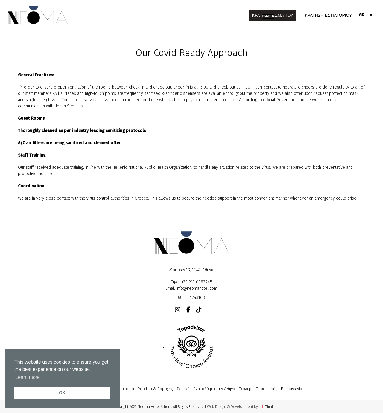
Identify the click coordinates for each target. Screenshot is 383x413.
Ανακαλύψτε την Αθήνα (214, 388)
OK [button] (62, 392)
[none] (365, 15)
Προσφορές (266, 388)
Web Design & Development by (240, 407)
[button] (266, 15)
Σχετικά (183, 388)
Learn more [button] (27, 377)
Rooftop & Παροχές (155, 388)
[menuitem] (365, 15)
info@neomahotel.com (196, 288)
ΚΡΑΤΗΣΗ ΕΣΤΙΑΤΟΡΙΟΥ (328, 15)
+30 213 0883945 (196, 282)
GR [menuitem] (361, 15)
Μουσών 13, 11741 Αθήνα (191, 269)
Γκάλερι (245, 388)
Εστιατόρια (124, 388)
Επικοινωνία (291, 388)
